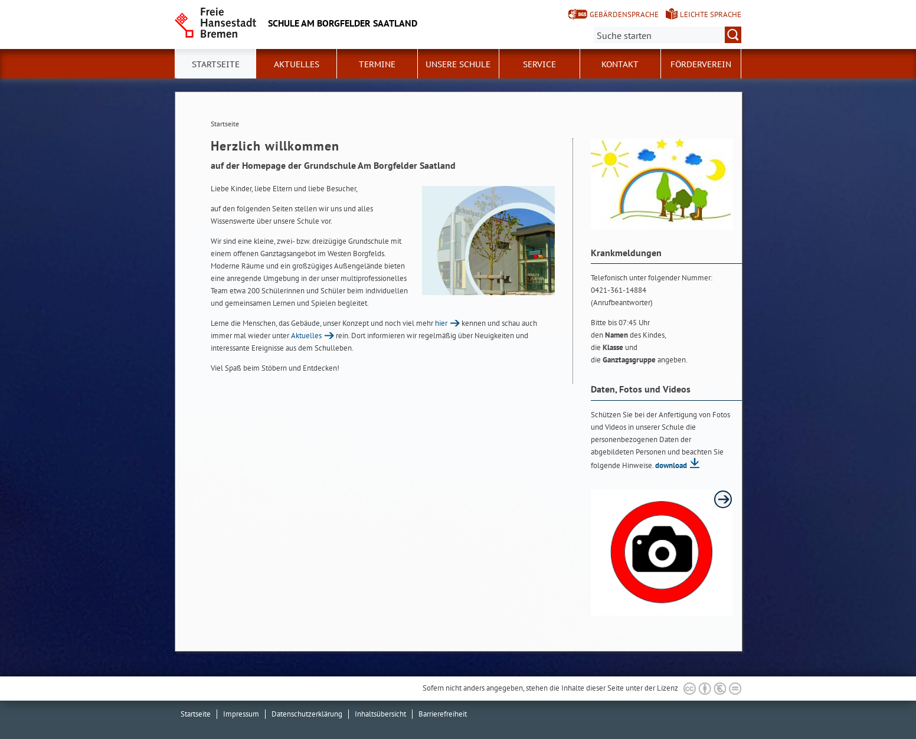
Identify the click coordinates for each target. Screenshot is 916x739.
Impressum (241, 714)
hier (441, 323)
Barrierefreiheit (442, 714)
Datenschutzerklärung (306, 714)
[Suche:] (667, 35)
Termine (377, 64)
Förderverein (700, 64)
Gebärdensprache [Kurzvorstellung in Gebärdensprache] (624, 14)
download (671, 465)
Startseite (196, 714)
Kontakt (620, 64)
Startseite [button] (216, 64)
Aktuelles (296, 64)
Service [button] (539, 64)
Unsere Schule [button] (458, 64)
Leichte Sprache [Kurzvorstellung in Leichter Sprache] (710, 14)
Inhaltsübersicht (380, 714)
